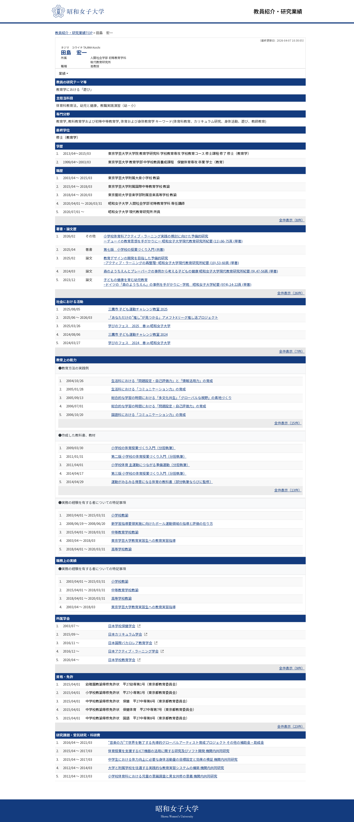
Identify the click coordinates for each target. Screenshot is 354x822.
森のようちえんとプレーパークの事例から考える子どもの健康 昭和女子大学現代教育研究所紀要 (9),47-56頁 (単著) (191, 271)
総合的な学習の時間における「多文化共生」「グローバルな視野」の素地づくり (171, 397)
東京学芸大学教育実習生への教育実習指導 (143, 540)
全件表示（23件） (291, 726)
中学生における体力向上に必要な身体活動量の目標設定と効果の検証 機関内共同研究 (173, 759)
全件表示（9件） (292, 668)
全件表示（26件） (291, 293)
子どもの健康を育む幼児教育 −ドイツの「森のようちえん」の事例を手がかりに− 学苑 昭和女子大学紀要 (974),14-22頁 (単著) (177, 282)
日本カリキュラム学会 (125, 634)
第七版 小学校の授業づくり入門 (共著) (134, 249)
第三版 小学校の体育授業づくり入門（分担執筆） (148, 473)
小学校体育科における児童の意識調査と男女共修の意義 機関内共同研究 (162, 776)
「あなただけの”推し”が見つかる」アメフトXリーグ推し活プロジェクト (163, 317)
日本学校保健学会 (121, 626)
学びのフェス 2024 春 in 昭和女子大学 (139, 343)
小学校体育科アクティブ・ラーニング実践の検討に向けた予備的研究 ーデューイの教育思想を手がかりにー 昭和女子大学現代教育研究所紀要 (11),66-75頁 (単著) (173, 238)
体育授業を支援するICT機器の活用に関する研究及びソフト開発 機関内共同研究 (168, 751)
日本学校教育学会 (121, 659)
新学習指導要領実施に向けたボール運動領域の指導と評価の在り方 (162, 523)
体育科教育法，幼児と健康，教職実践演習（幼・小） (96, 105)
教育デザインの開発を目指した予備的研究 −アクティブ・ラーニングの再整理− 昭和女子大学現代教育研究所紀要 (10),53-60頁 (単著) (171, 260)
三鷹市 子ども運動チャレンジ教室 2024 (138, 334)
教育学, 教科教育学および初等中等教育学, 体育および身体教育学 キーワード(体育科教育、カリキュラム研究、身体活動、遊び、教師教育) (161, 121)
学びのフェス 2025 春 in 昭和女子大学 (139, 326)
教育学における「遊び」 (74, 89)
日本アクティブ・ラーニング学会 (133, 651)
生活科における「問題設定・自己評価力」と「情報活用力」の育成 (162, 380)
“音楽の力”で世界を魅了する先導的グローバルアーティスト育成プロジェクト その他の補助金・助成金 (186, 742)
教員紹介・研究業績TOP (74, 33)
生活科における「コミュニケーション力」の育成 (148, 389)
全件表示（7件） (292, 351)
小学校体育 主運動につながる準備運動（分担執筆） (150, 465)
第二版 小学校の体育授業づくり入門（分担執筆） (148, 456)
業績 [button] (62, 73)
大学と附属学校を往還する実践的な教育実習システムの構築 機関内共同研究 (166, 768)
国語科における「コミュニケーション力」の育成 (148, 414)
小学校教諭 (119, 515)
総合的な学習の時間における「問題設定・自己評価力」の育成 (158, 406)
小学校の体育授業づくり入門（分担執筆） (143, 448)
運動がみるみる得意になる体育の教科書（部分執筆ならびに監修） (162, 481)
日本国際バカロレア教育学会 (130, 642)
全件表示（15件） (288, 423)
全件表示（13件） (288, 490)
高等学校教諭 (121, 549)
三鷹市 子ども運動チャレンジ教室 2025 (138, 309)
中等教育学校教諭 (124, 532)
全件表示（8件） (292, 220)
